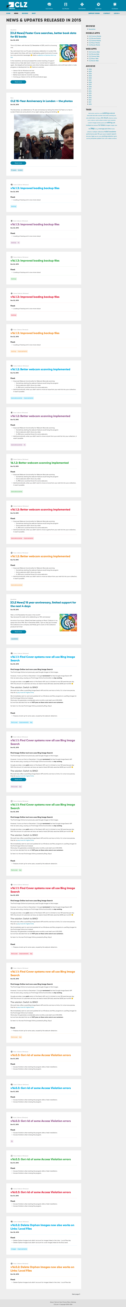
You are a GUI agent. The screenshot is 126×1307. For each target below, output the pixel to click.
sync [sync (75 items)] (115, 136)
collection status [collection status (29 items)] (112, 118)
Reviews (25, 13)
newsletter (14, 639)
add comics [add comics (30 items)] (91, 113)
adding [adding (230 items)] (105, 113)
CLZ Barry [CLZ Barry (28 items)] (97, 118)
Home (8, 13)
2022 (90, 78)
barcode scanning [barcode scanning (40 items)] (108, 115)
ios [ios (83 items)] (89, 129)
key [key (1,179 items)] (92, 128)
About (52, 1302)
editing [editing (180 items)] (109, 122)
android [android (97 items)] (112, 113)
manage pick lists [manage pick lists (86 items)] (104, 129)
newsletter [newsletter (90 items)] (112, 132)
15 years (13, 170)
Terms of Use (58, 1302)
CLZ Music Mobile (94, 43)
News (16, 13)
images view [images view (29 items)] (114, 125)
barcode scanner (16, 398)
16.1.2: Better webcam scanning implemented (39, 463)
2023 (90, 76)
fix (18, 242)
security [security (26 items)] (97, 136)
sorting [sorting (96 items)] (104, 136)
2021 (90, 80)
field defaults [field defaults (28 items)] (94, 125)
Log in (117, 13)
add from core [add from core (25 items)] (98, 113)
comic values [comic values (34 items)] (99, 120)
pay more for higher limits (25, 692)
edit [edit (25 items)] (105, 122)
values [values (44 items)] (110, 138)
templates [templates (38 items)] (94, 138)
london (20, 170)
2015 (90, 93)
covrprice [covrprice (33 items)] (113, 120)
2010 (90, 104)
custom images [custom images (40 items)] (92, 123)
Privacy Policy (66, 1302)
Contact (106, 13)
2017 (90, 89)
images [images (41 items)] (108, 125)
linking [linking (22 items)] (96, 128)
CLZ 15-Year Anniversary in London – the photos (41, 101)
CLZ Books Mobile (94, 45)
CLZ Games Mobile (95, 40)
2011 (90, 102)
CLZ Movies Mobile (95, 38)
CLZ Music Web (93, 58)
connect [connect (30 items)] (105, 120)
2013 (90, 97)
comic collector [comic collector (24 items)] (91, 120)
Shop (34, 13)
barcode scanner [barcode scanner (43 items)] (97, 115)
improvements (22, 351)
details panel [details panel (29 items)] (100, 122)
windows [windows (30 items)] (114, 138)
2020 (90, 82)
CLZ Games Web (94, 56)
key (31, 722)
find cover (14, 722)
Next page (76, 1294)
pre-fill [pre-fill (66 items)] (97, 134)
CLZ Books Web (94, 61)
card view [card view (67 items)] (92, 118)
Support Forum (94, 13)
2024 (90, 73)
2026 (90, 69)
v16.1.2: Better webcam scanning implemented (40, 369)
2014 (90, 95)
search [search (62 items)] (109, 134)
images (13, 1249)
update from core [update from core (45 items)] (102, 138)
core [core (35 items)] (109, 120)
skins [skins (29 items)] (100, 136)
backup (13, 206)
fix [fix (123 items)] (99, 125)
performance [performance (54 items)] (90, 134)
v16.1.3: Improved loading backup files (34, 188)
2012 (90, 100)
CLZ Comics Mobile (95, 36)
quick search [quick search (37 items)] (103, 134)
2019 (90, 84)
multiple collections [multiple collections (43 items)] (98, 132)
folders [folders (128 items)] (103, 125)
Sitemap (73, 1302)
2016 (90, 91)
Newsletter (92, 29)
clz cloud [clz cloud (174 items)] (104, 118)
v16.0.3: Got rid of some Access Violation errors (40, 1055)
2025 (90, 71)
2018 (90, 87)
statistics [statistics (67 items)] (110, 136)
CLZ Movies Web (94, 54)
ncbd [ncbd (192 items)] (106, 131)
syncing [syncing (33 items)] (88, 138)
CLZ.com (56, 1304)
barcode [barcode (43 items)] (89, 115)
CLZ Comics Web (94, 52)
